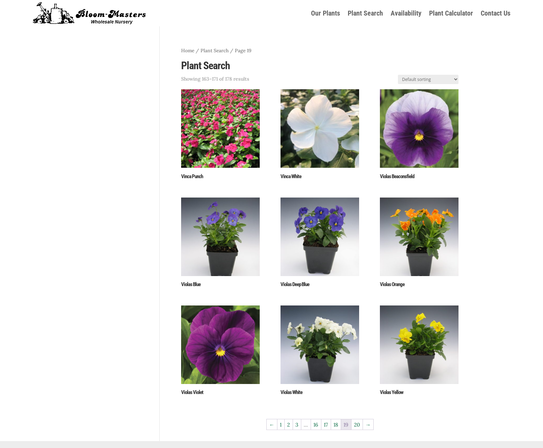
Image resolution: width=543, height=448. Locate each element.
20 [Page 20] (357, 424)
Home (187, 50)
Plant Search (365, 13)
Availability (406, 13)
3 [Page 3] (296, 424)
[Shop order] (428, 79)
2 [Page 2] (288, 424)
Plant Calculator (451, 13)
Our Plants (325, 13)
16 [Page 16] (315, 424)
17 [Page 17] (326, 424)
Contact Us (495, 13)
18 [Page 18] (335, 424)
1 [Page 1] (281, 424)
